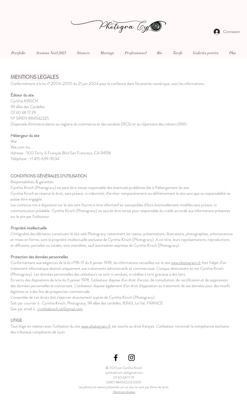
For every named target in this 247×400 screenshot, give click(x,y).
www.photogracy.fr (186, 262)
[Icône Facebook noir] (115, 357)
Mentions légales (124, 391)
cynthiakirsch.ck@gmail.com (60, 309)
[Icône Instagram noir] (131, 357)
